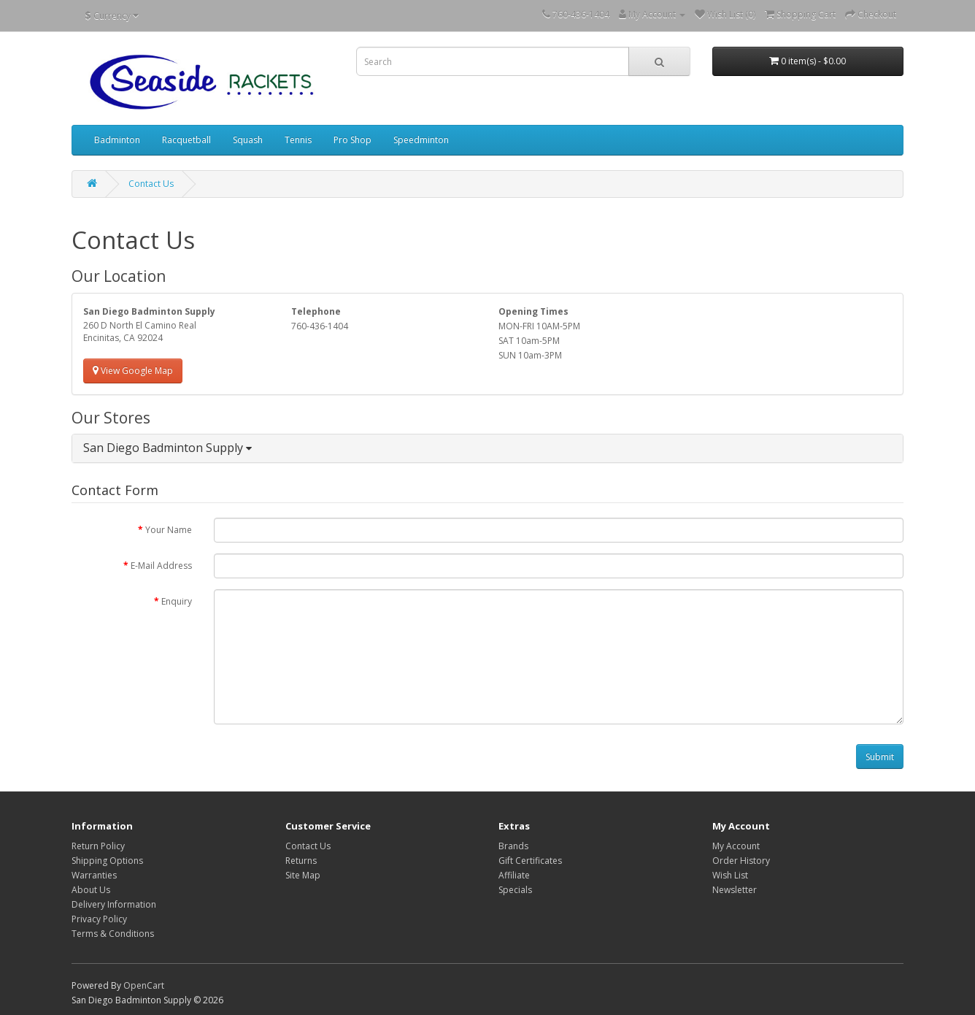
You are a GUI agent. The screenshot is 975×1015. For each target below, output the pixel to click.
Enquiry (176, 601)
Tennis (298, 140)
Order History (741, 860)
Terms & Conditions (113, 933)
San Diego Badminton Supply (167, 448)
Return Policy (98, 846)
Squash (248, 140)
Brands (513, 846)
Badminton (117, 140)
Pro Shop (352, 140)
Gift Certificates (530, 860)
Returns (301, 860)
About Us (91, 890)
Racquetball (186, 140)
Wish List (730, 875)
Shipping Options (107, 860)
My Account (736, 846)
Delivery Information (114, 904)
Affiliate (514, 875)
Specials (515, 890)
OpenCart (143, 985)
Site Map (302, 875)
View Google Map (133, 370)
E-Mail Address (161, 565)
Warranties (94, 875)
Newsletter (734, 890)
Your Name (168, 530)
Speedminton (421, 140)
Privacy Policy (99, 919)
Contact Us (151, 183)
